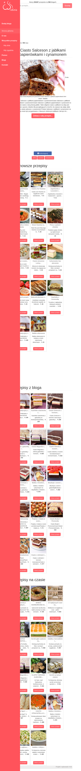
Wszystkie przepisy (9, 41)
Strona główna (7, 31)
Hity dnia (6, 45)
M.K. (78, 767)
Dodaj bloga (6, 24)
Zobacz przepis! (29, 204)
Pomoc (4, 55)
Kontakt (5, 65)
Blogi (4, 60)
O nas (4, 36)
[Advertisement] (50, 25)
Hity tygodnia (7, 50)
